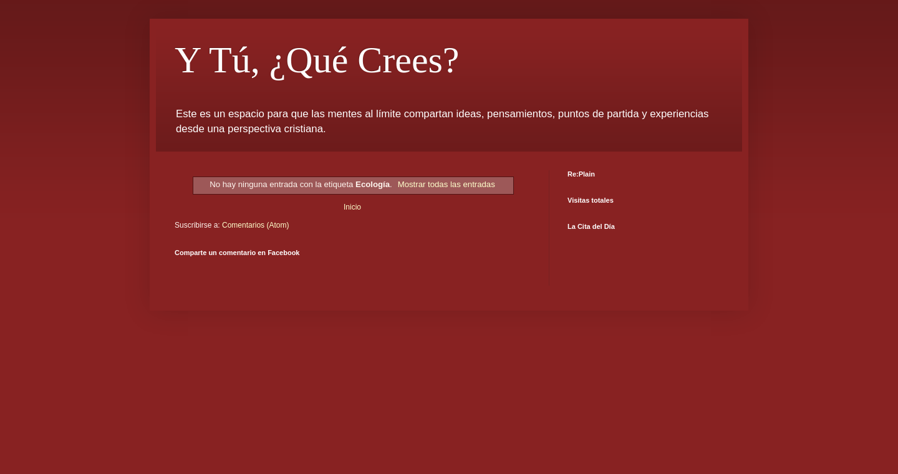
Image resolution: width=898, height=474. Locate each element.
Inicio (352, 207)
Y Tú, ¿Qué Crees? (317, 59)
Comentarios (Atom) (255, 225)
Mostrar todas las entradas (446, 184)
